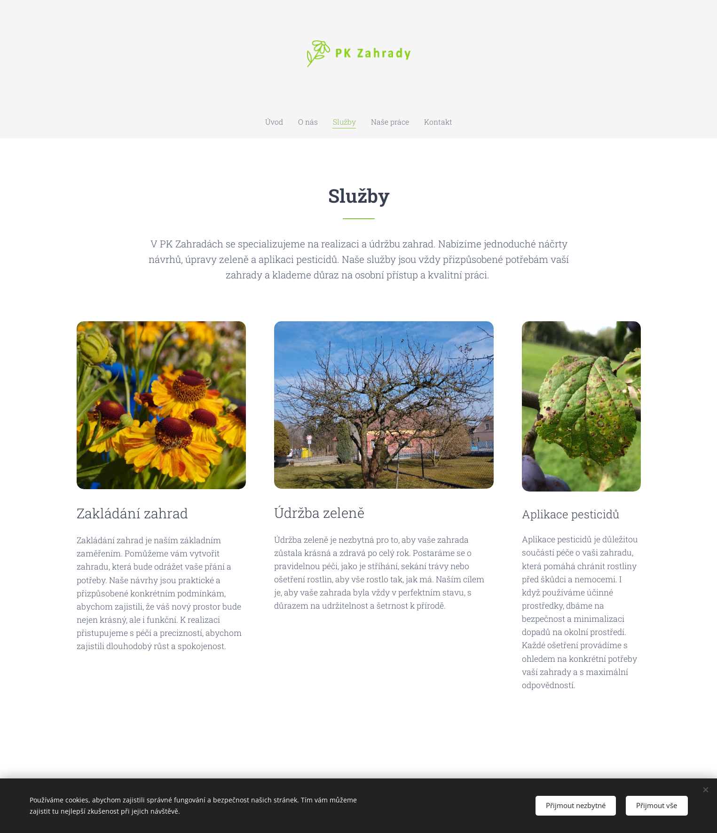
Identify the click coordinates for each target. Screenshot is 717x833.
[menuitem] (284, 122)
